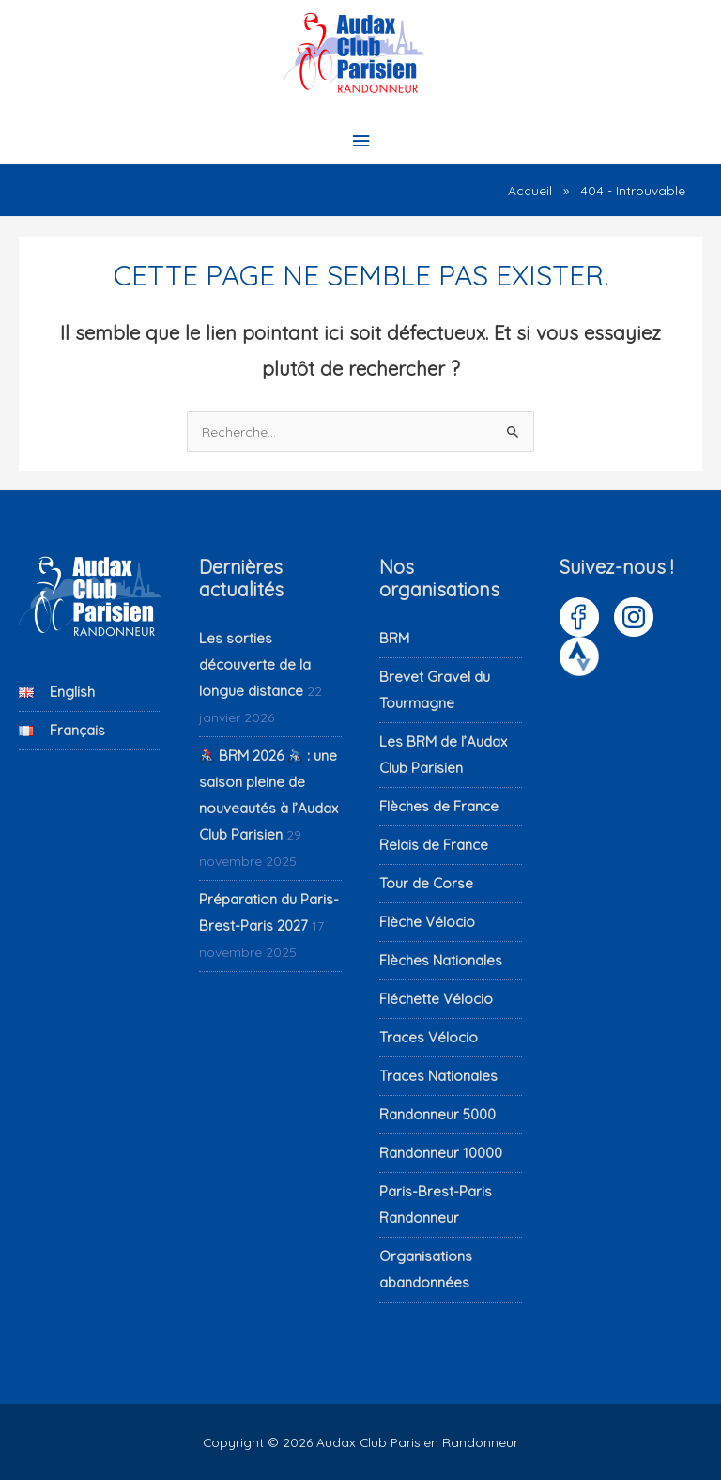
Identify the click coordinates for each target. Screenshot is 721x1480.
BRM (394, 638)
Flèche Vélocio (427, 922)
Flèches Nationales (440, 960)
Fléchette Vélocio (436, 999)
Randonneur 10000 (440, 1153)
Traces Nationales (438, 1076)
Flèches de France (439, 806)
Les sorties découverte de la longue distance (255, 664)
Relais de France (433, 845)
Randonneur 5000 (437, 1114)
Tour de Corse (426, 883)
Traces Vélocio (428, 1037)
